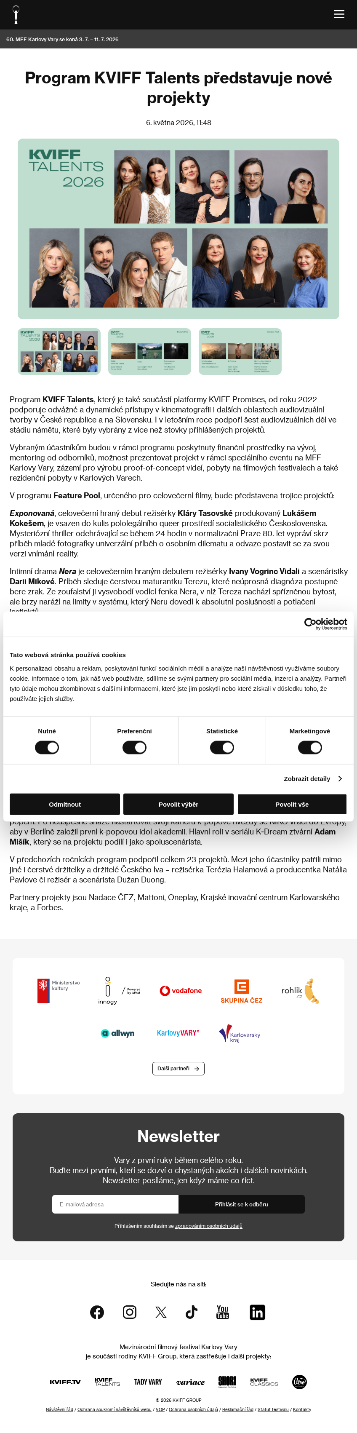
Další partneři (173, 1068)
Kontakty (302, 1409)
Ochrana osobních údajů (193, 1409)
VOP (160, 1409)
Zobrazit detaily (307, 778)
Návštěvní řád (59, 1409)
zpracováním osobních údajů (208, 1226)
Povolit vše (292, 803)
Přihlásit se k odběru (241, 1204)
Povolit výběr (178, 803)
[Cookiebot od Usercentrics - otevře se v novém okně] (310, 624)
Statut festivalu (273, 1409)
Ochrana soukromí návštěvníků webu (114, 1409)
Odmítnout (65, 803)
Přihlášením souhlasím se (178, 1226)
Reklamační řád (237, 1409)
